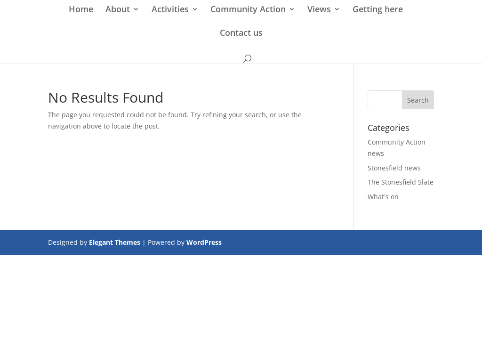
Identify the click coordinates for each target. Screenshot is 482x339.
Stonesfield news (394, 167)
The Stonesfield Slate (401, 182)
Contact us (241, 33)
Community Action (248, 10)
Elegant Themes (114, 242)
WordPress (204, 242)
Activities (170, 10)
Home (81, 10)
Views (319, 10)
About (117, 10)
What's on (383, 196)
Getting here (378, 10)
